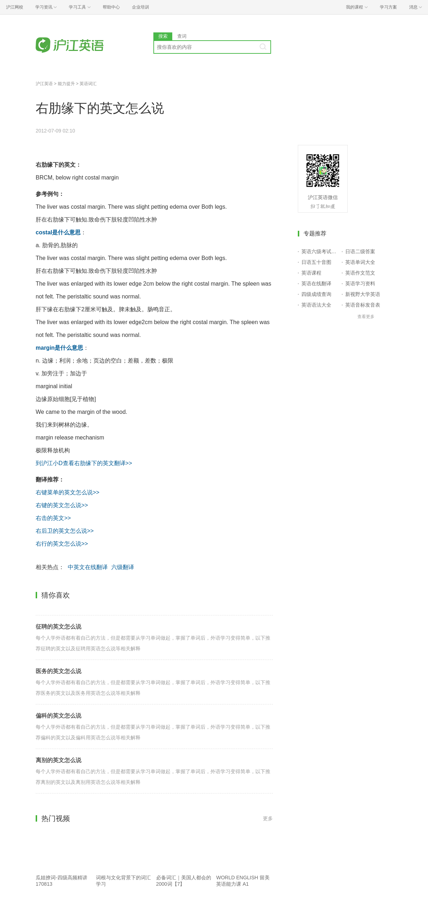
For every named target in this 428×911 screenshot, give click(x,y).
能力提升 (66, 83)
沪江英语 (44, 83)
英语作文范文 (360, 273)
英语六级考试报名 (320, 251)
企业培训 (140, 7)
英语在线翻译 (316, 283)
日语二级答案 (360, 251)
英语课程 (311, 273)
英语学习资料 (360, 283)
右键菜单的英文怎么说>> (68, 492)
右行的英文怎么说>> (62, 544)
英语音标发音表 (362, 305)
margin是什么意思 (59, 348)
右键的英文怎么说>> (62, 505)
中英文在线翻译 (88, 567)
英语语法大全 (316, 305)
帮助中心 (111, 7)
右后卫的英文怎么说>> (65, 531)
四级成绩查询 (316, 294)
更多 (268, 818)
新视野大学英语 (362, 294)
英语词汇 (88, 83)
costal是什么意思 (58, 232)
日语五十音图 (316, 262)
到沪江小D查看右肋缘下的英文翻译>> (84, 463)
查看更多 (365, 316)
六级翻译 (122, 567)
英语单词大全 (360, 262)
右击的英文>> (53, 518)
